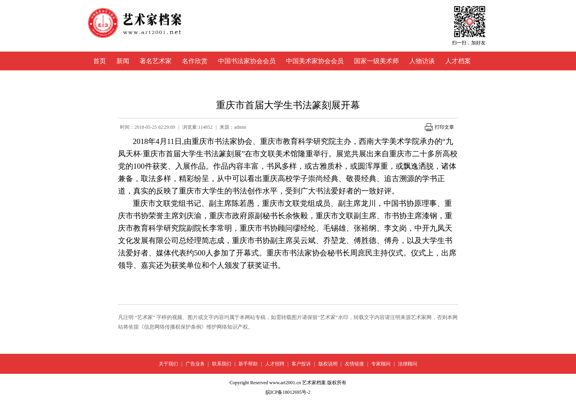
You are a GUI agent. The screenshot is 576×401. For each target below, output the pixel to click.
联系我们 (221, 364)
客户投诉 (301, 364)
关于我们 (168, 364)
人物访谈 (422, 61)
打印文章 (439, 127)
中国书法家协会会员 (247, 61)
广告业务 (195, 364)
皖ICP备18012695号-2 (288, 392)
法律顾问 (407, 364)
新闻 (122, 61)
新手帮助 (248, 364)
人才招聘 (274, 364)
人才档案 (458, 61)
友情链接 (354, 364)
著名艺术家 (156, 61)
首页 (99, 61)
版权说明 (328, 364)
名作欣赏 (195, 61)
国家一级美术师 (376, 61)
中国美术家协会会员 (315, 61)
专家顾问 (380, 364)
